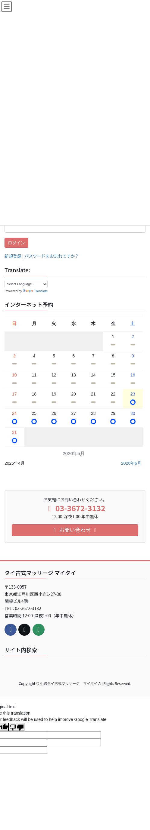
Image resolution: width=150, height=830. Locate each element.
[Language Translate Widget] (26, 284)
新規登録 (13, 256)
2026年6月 (131, 463)
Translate (35, 291)
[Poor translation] (16, 727)
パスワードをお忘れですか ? (51, 256)
